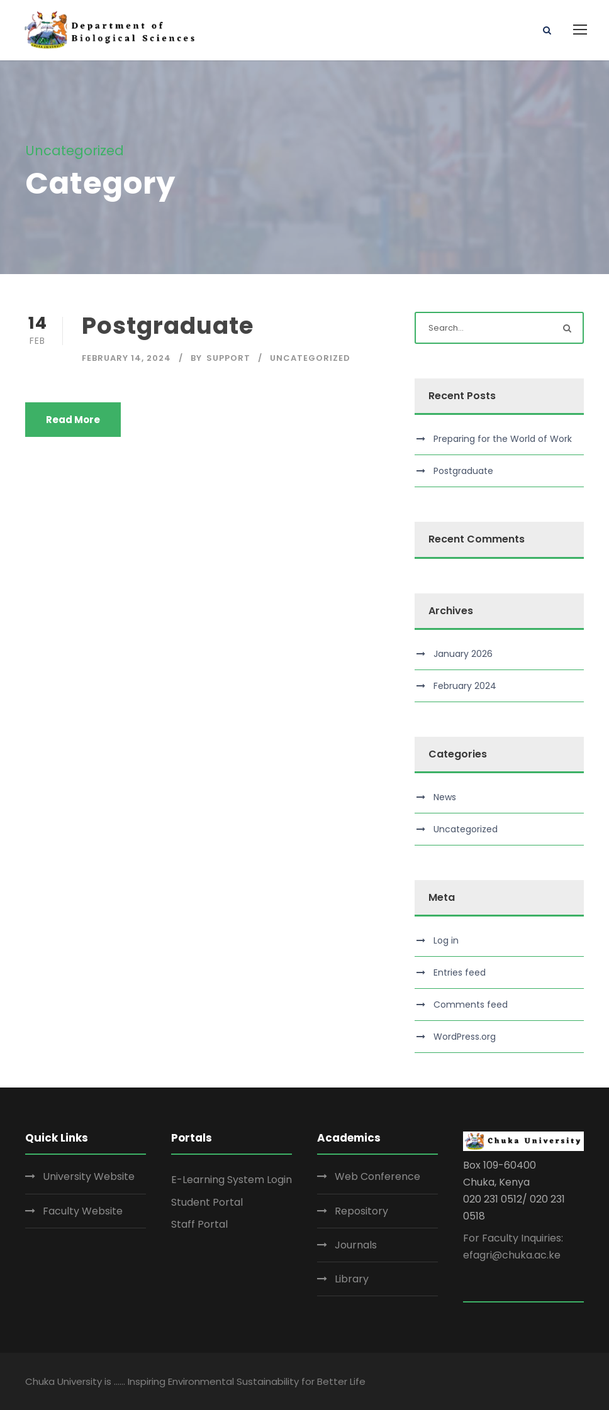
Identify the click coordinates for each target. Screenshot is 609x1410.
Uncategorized (310, 358)
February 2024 (464, 686)
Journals (356, 1245)
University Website (89, 1176)
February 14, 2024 (126, 358)
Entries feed (459, 972)
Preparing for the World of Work (502, 438)
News (444, 797)
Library (352, 1279)
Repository (361, 1211)
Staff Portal (199, 1224)
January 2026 (463, 653)
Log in (446, 940)
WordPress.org (464, 1036)
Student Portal (207, 1202)
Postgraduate (168, 325)
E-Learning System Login (231, 1179)
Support (228, 358)
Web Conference (377, 1176)
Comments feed (470, 1004)
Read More (73, 419)
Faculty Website (83, 1211)
